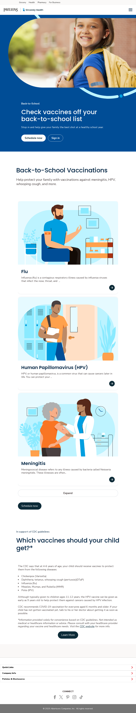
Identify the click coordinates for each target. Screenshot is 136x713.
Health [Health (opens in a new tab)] (32, 2)
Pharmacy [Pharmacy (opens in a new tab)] (42, 2)
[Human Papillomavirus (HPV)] (112, 383)
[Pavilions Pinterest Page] (68, 697)
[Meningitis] (112, 479)
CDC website (87, 626)
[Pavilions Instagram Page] (75, 697)
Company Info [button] (68, 673)
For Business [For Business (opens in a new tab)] (54, 2)
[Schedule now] (29, 506)
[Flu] (112, 287)
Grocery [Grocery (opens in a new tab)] (22, 2)
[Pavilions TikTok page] (82, 697)
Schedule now (33, 138)
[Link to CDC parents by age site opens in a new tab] (68, 635)
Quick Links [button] (68, 667)
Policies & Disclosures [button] (68, 679)
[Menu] (130, 9)
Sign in (55, 138)
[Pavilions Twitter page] (61, 697)
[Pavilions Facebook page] (54, 697)
